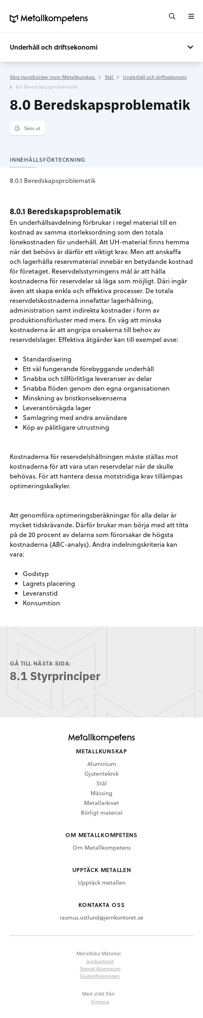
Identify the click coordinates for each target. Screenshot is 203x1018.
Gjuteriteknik (101, 773)
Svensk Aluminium (100, 968)
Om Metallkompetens (102, 847)
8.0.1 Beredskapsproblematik (52, 180)
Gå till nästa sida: (40, 663)
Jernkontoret (100, 961)
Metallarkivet (101, 802)
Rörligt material (102, 812)
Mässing (101, 793)
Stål (101, 783)
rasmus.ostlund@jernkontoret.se (101, 917)
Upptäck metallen (101, 882)
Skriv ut (27, 128)
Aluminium (101, 763)
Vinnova (100, 1001)
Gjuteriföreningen (100, 975)
